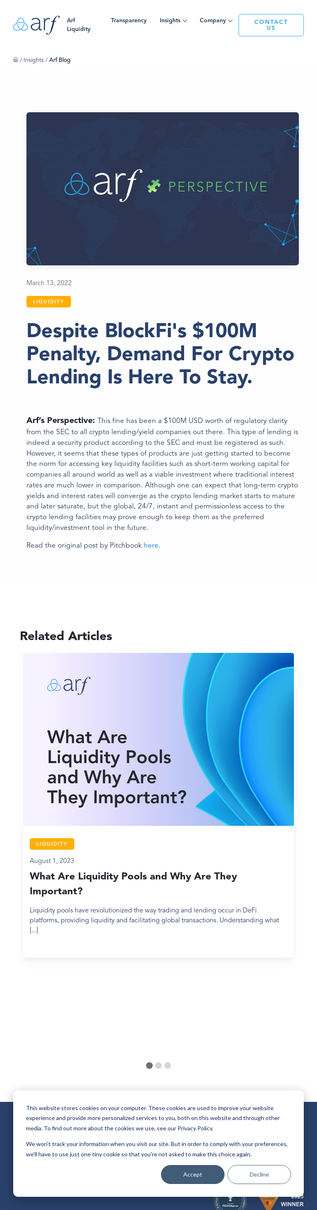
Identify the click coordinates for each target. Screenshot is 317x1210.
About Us (117, 1063)
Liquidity (48, 302)
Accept (192, 1174)
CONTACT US (271, 25)
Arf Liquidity (78, 25)
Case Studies (154, 1073)
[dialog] (158, 1143)
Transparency (129, 21)
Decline (259, 1174)
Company (213, 21)
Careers (116, 1076)
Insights (170, 21)
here (151, 545)
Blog (146, 1060)
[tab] (149, 983)
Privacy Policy (121, 1089)
